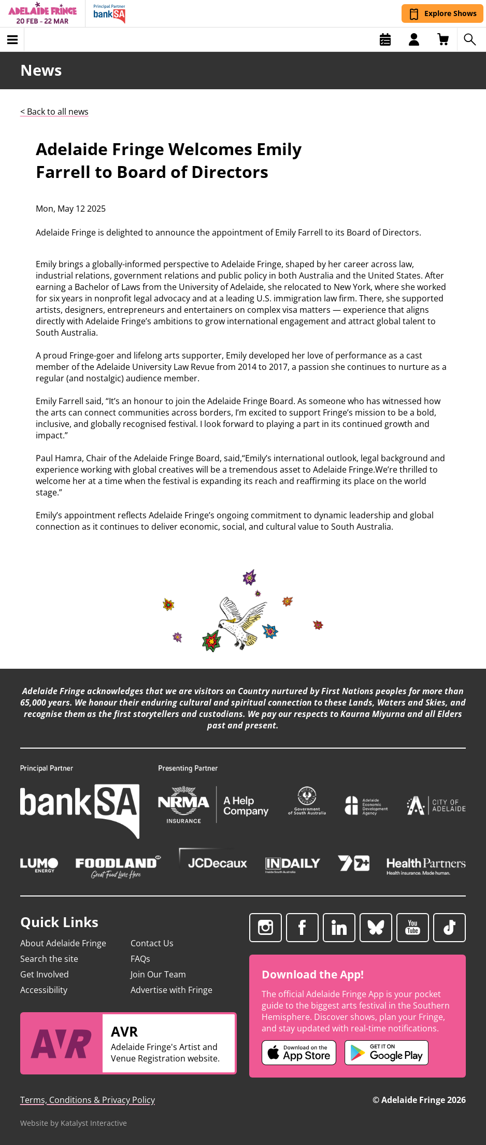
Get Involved (44, 974)
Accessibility (43, 990)
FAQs (140, 958)
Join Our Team (158, 974)
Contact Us (152, 943)
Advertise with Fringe (171, 990)
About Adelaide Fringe (63, 943)
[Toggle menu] (12, 39)
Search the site (49, 958)
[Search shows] (471, 39)
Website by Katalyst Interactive (73, 1123)
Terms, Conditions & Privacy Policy (87, 1100)
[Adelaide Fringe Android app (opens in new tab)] (386, 1052)
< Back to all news (54, 111)
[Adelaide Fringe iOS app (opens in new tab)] (299, 1052)
